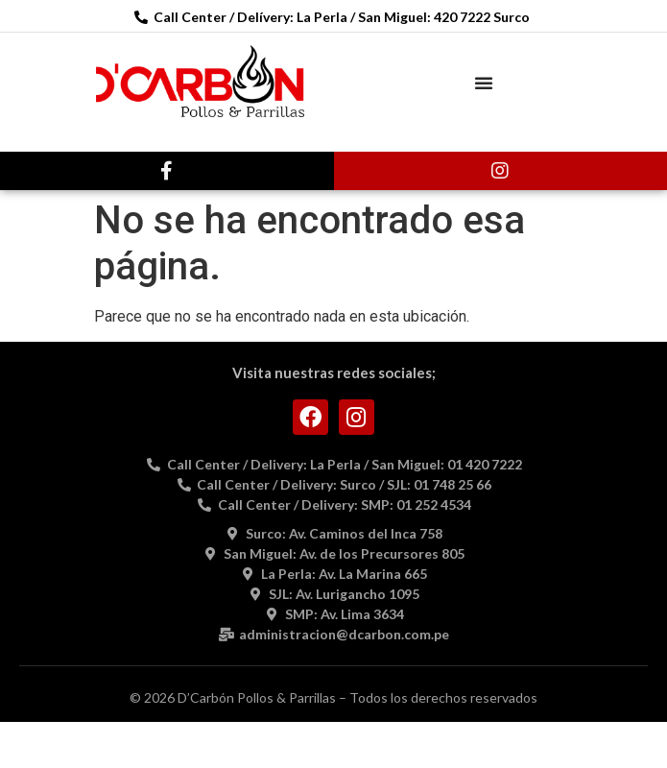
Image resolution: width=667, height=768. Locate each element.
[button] (483, 82)
